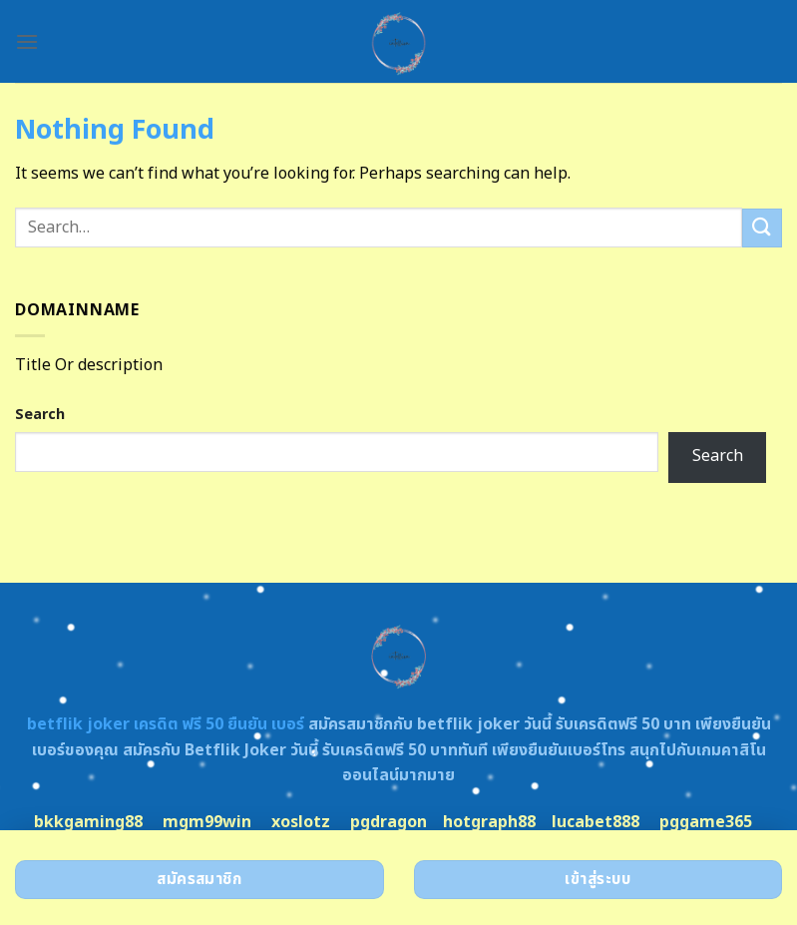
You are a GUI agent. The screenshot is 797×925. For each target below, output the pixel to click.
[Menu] (27, 41)
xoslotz (300, 822)
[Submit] (762, 228)
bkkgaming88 (88, 822)
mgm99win (207, 822)
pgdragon (388, 822)
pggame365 (705, 822)
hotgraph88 (489, 822)
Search (40, 414)
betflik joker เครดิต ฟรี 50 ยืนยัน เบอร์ (165, 724)
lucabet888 (595, 822)
